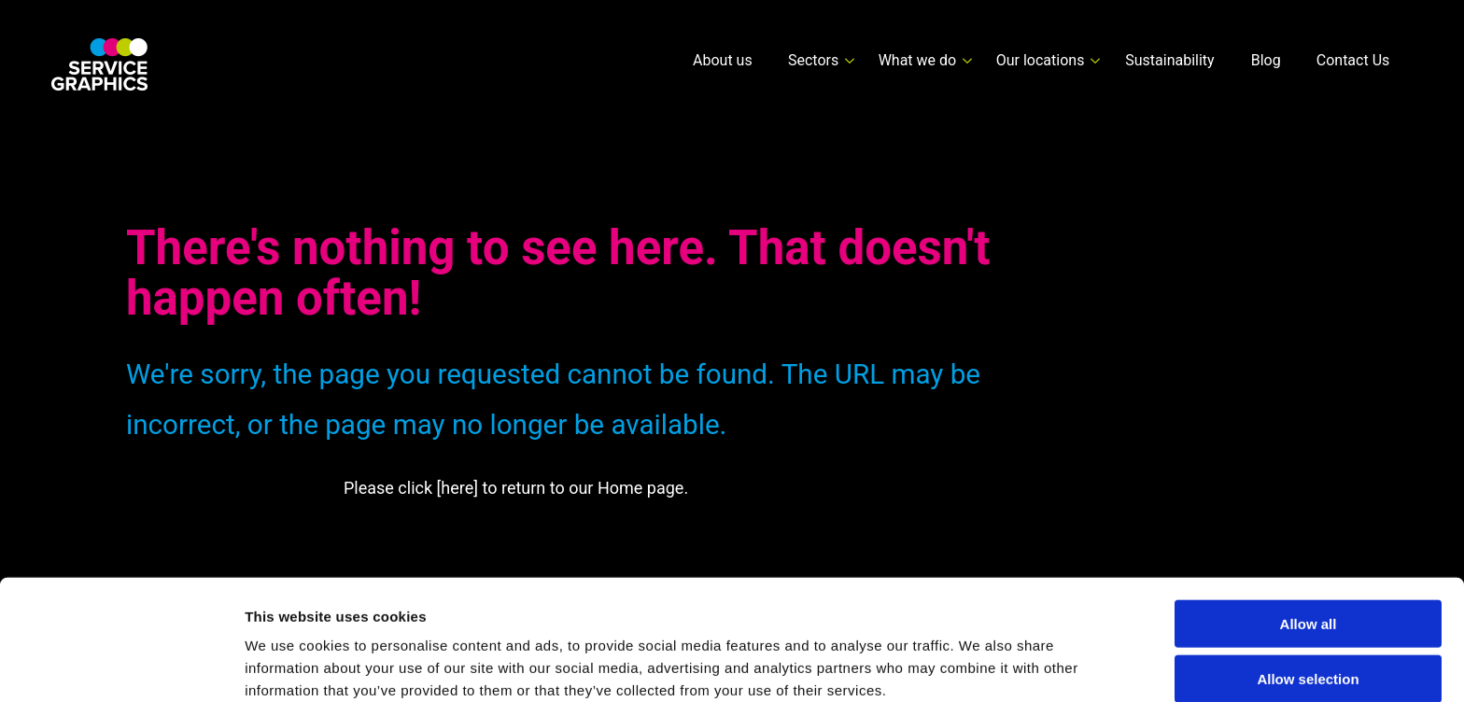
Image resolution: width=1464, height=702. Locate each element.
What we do (918, 60)
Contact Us (1353, 60)
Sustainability (1169, 60)
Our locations (1040, 60)
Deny (1308, 647)
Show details (979, 665)
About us (723, 60)
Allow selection (1307, 593)
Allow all (1308, 538)
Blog (1266, 60)
